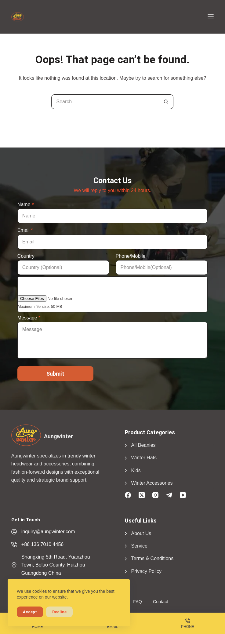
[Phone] (187, 623)
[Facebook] (128, 495)
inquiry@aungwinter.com (48, 531)
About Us (141, 533)
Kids (136, 470)
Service (139, 545)
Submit (55, 373)
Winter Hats (144, 457)
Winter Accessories (152, 483)
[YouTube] (183, 495)
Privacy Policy (146, 571)
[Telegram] (169, 495)
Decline (59, 612)
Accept (30, 612)
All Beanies (143, 445)
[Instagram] (155, 495)
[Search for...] (105, 101)
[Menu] (211, 17)
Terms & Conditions (152, 558)
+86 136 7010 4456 (42, 544)
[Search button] (166, 101)
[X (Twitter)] (142, 495)
